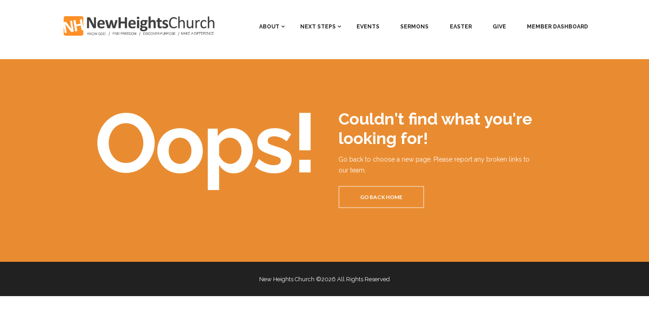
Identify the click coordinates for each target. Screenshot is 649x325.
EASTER (461, 26)
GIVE (499, 26)
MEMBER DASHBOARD (557, 26)
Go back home (381, 197)
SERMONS (414, 26)
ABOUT (269, 26)
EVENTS (367, 26)
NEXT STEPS (318, 26)
